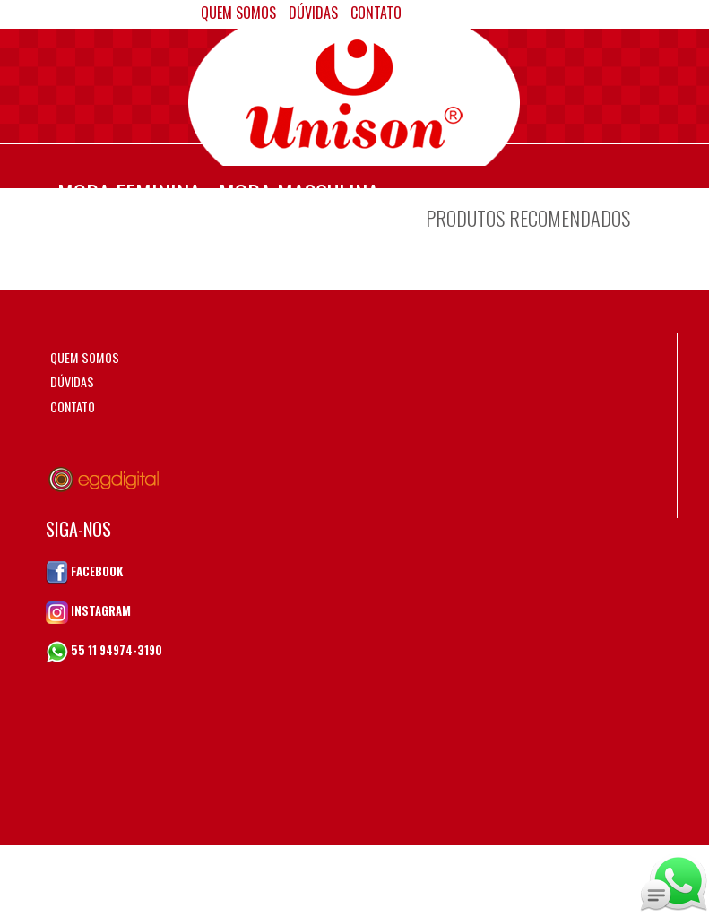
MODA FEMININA (129, 193)
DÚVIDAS (72, 381)
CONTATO (72, 406)
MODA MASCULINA (299, 193)
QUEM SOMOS (84, 357)
